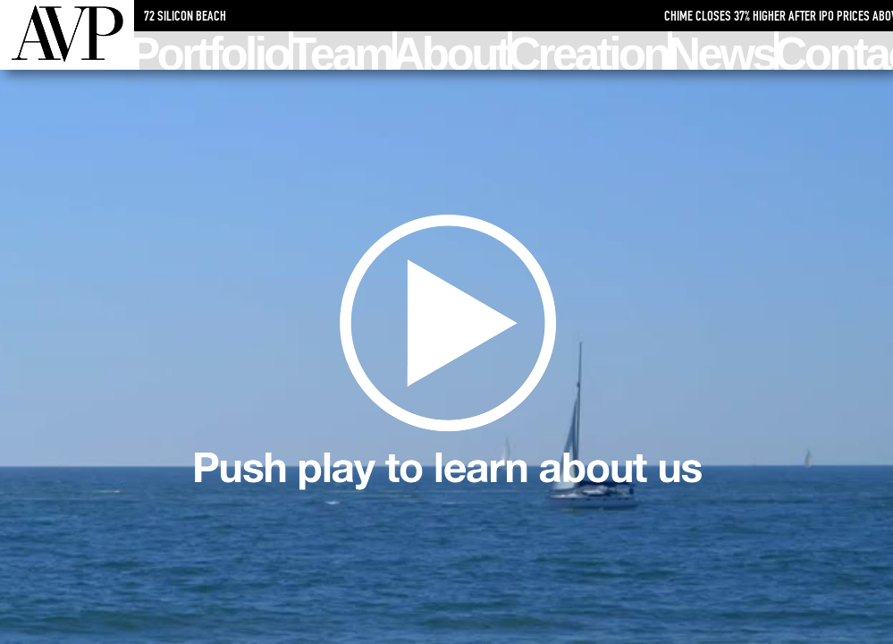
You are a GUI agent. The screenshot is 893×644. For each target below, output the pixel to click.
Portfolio (211, 50)
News (723, 50)
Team (342, 50)
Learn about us (447, 358)
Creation (590, 50)
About (453, 50)
